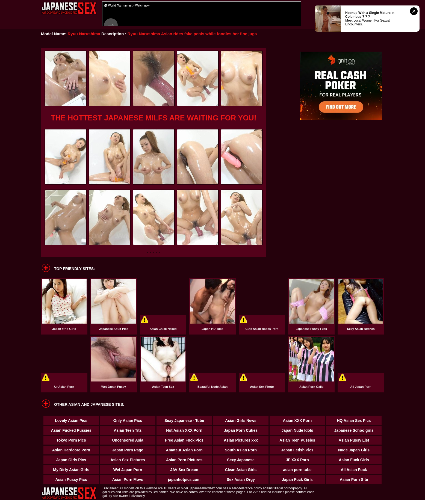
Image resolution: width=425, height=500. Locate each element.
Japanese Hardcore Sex (69, 8)
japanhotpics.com (184, 479)
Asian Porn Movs (127, 479)
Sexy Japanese (240, 460)
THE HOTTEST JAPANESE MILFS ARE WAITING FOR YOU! (153, 118)
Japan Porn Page (127, 450)
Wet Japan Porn (127, 470)
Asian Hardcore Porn (71, 450)
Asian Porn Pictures (184, 460)
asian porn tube (297, 470)
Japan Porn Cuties (241, 430)
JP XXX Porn (297, 460)
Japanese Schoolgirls (354, 430)
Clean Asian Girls (240, 470)
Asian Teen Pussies (297, 440)
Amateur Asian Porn (184, 450)
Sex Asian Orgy (241, 479)
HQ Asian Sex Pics (354, 420)
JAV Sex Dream (184, 470)
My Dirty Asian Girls (71, 470)
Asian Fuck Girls (354, 460)
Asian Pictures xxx (241, 440)
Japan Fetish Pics (297, 450)
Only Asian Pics (127, 420)
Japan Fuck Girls (297, 479)
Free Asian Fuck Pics (184, 440)
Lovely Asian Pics (71, 420)
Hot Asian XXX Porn (184, 430)
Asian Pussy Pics (71, 479)
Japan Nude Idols (297, 430)
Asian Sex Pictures (127, 460)
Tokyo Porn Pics (71, 440)
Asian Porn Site (354, 479)
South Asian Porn (241, 450)
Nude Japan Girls (354, 450)
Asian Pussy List (353, 440)
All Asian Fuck (354, 470)
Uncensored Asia (127, 440)
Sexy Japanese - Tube (184, 420)
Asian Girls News (240, 420)
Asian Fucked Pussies (71, 430)
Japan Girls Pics (71, 460)
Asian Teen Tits (127, 430)
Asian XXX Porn (297, 420)
